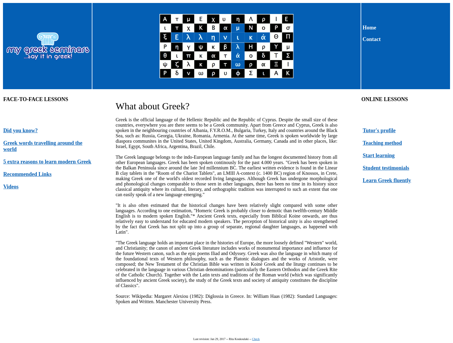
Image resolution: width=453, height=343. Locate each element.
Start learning (379, 155)
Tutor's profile (379, 130)
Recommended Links (27, 174)
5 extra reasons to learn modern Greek (47, 162)
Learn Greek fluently (387, 180)
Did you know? (20, 130)
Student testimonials (386, 168)
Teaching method (382, 143)
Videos (10, 187)
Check (256, 339)
